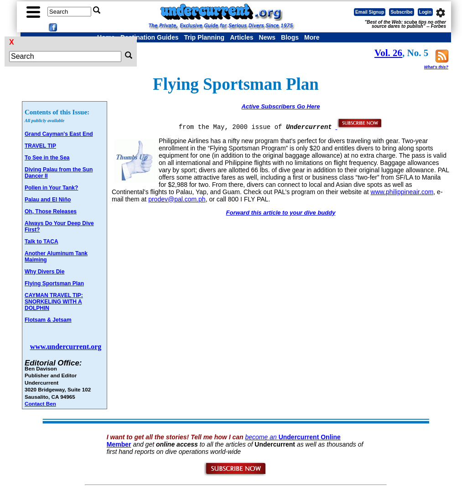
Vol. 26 (388, 52)
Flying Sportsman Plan (54, 283)
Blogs (290, 37)
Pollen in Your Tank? (51, 188)
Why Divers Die (44, 271)
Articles (241, 37)
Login (425, 12)
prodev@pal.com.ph (177, 199)
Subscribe (401, 12)
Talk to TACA (41, 241)
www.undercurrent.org (66, 346)
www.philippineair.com (402, 192)
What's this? (436, 67)
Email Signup (369, 12)
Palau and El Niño (48, 199)
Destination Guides (149, 37)
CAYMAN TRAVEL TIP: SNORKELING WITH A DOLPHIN (54, 301)
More (311, 37)
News (267, 37)
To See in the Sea (47, 157)
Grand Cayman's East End (59, 134)
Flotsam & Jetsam (48, 320)
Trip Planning (204, 37)
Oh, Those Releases (51, 211)
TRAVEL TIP (40, 146)
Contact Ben (40, 404)
